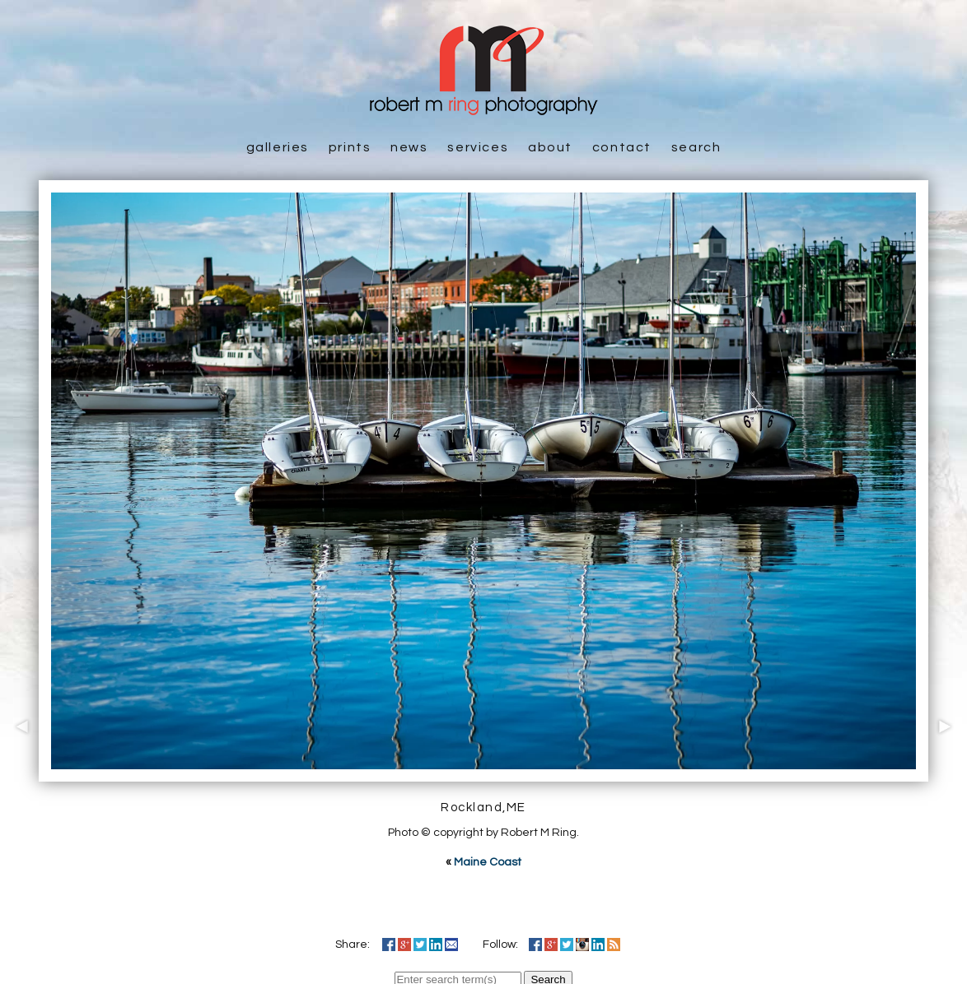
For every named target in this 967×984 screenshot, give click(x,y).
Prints (350, 147)
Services (477, 147)
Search (696, 147)
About (550, 147)
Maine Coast (487, 862)
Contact (622, 147)
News (408, 147)
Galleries (277, 147)
